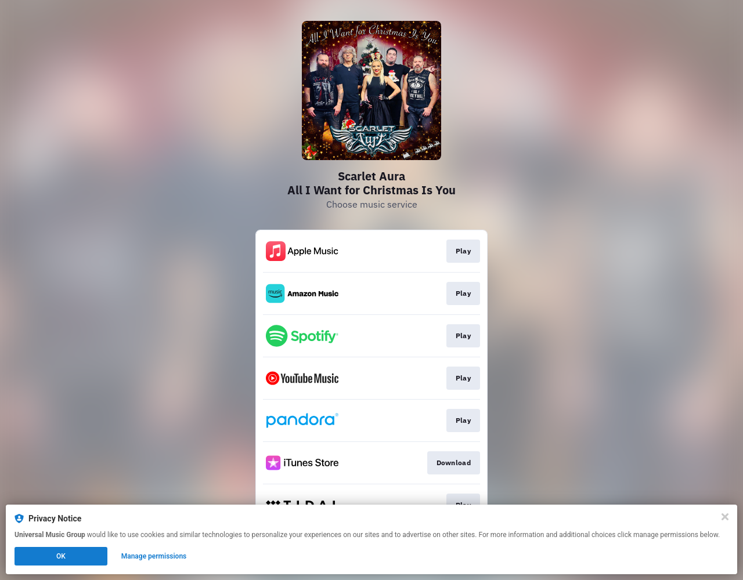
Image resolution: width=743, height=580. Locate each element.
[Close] (725, 516)
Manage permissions (154, 556)
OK (61, 556)
